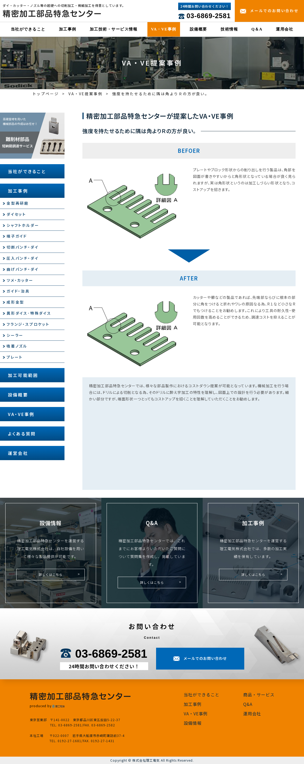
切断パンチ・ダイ (22, 247)
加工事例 (67, 29)
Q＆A (256, 29)
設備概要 (198, 29)
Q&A (247, 704)
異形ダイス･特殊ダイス (29, 313)
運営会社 (18, 453)
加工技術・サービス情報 (114, 29)
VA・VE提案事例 (85, 93)
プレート (15, 357)
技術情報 (229, 29)
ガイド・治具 (18, 291)
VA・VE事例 (163, 29)
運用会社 (284, 29)
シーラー (15, 335)
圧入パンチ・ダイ (22, 258)
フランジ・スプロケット (28, 324)
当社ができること (28, 29)
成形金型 (15, 302)
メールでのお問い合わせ (274, 10)
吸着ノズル (17, 346)
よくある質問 (22, 433)
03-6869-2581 (209, 15)
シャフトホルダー (23, 225)
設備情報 (193, 723)
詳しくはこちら (51, 574)
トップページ (45, 93)
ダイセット (16, 214)
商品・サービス (259, 694)
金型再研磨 (18, 203)
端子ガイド (17, 236)
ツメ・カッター (20, 280)
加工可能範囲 (23, 375)
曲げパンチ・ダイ (22, 269)
